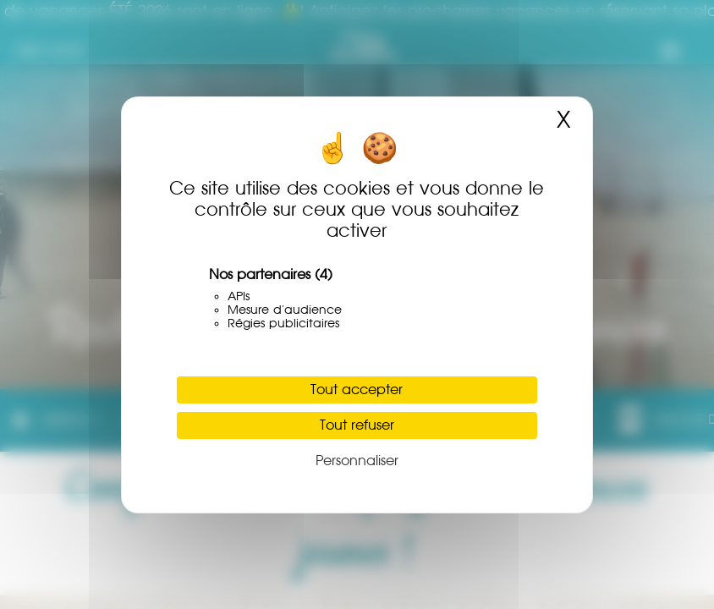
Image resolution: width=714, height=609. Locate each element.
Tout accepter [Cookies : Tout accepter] (356, 389)
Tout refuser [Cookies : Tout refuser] (357, 425)
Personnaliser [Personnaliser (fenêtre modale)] (357, 461)
